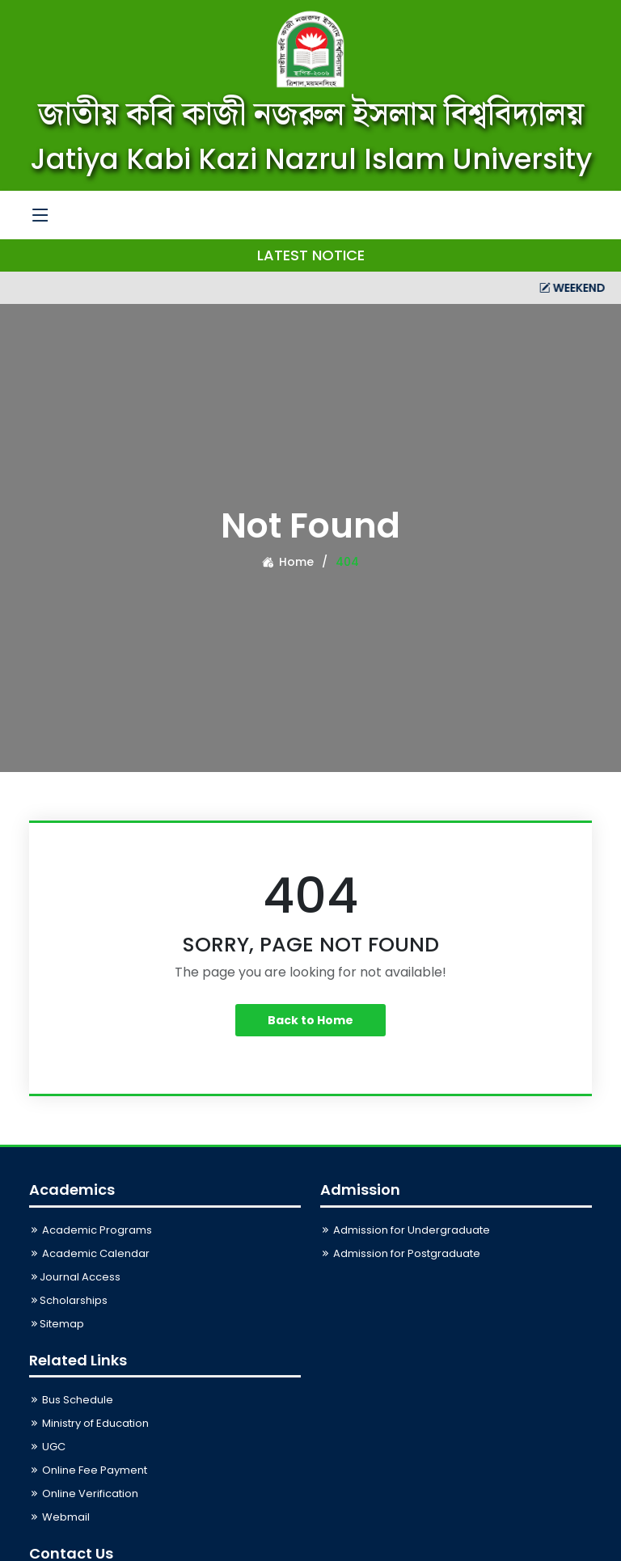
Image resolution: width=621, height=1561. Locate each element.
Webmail (59, 1517)
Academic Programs (90, 1230)
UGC (47, 1446)
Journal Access (74, 1277)
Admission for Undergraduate (405, 1230)
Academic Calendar (89, 1253)
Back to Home (310, 1020)
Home (288, 562)
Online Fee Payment (88, 1470)
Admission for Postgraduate (400, 1253)
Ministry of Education (89, 1423)
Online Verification (83, 1493)
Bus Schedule (71, 1399)
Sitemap (56, 1323)
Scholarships (68, 1300)
